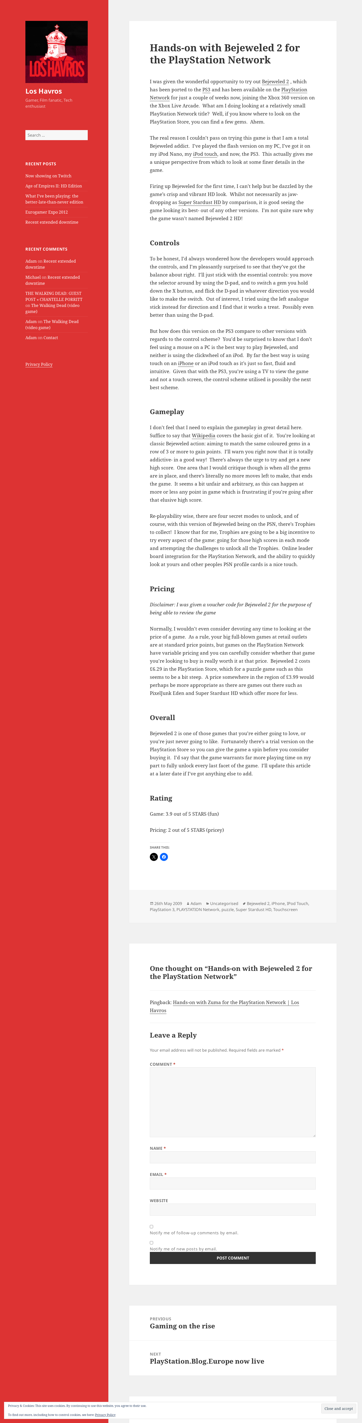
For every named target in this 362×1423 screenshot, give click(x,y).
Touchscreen (285, 909)
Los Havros (43, 91)
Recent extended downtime (51, 222)
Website (159, 1200)
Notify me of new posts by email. (183, 1249)
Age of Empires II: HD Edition (53, 186)
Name (158, 1148)
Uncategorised (224, 903)
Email (158, 1174)
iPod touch (205, 154)
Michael (33, 277)
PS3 (206, 89)
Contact (50, 337)
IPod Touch (297, 903)
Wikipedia (203, 435)
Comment (163, 1064)
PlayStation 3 (162, 909)
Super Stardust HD (199, 202)
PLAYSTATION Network (197, 909)
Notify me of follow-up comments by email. (194, 1233)
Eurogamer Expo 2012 (46, 212)
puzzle (227, 909)
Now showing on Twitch (48, 176)
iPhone (186, 363)
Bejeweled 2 (275, 81)
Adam (31, 261)
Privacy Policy (39, 364)
